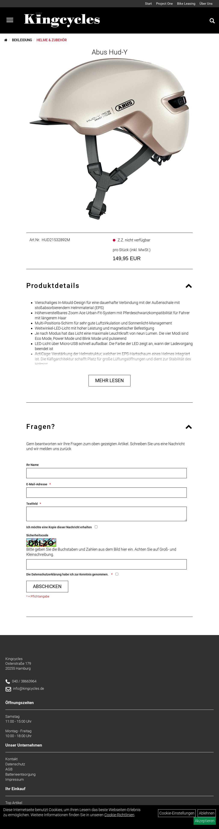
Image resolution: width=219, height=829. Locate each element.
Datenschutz (15, 764)
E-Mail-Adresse (36, 484)
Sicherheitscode (37, 535)
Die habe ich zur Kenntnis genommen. (67, 574)
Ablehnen (207, 813)
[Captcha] (106, 564)
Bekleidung (22, 40)
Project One (164, 4)
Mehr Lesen (109, 380)
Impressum (14, 779)
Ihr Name (32, 465)
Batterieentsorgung (20, 774)
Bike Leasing (186, 4)
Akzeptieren (205, 821)
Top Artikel (13, 803)
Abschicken (47, 586)
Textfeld (32, 503)
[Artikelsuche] (212, 21)
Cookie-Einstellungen (176, 813)
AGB (8, 769)
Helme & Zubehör (52, 40)
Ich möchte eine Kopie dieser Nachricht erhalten (59, 527)
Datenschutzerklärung (46, 574)
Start (148, 4)
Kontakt (11, 759)
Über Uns (206, 4)
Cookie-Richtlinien (119, 815)
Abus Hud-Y (109, 52)
